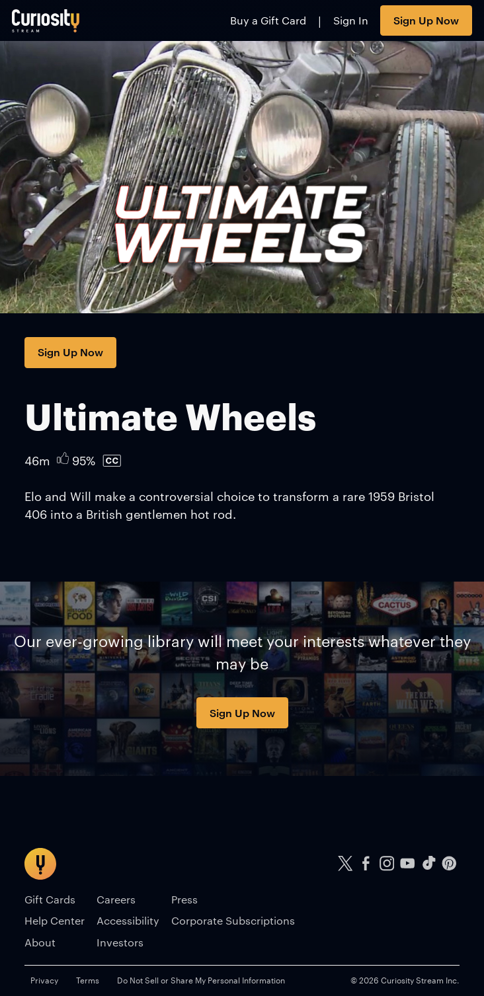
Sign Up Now (426, 20)
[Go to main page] (46, 20)
